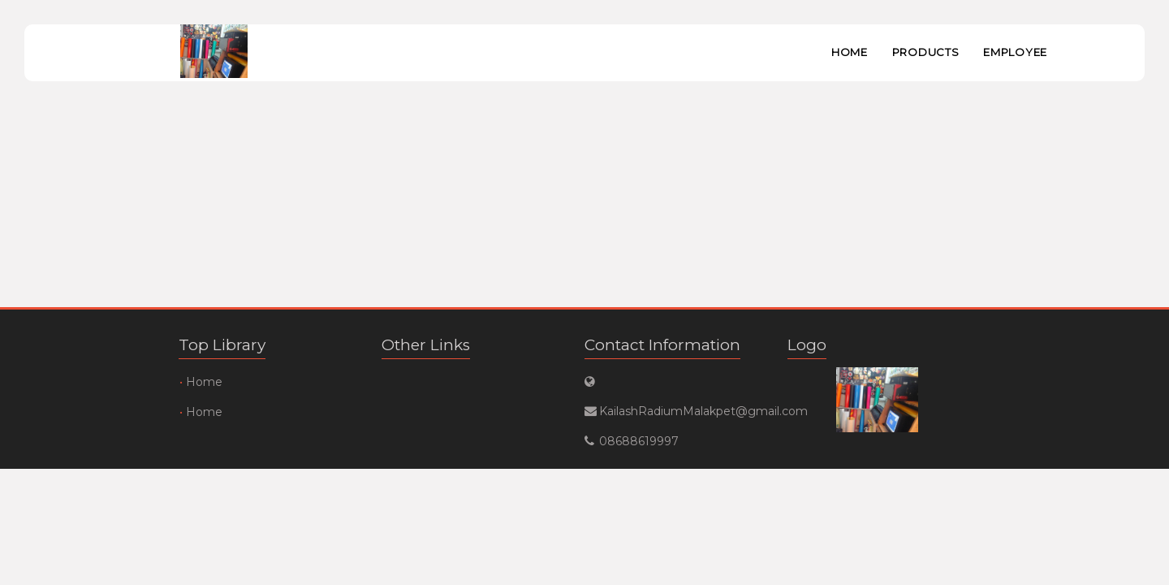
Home (849, 52)
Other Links (426, 345)
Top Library (222, 345)
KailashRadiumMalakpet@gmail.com (673, 411)
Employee (1015, 52)
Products (926, 52)
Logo (806, 345)
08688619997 (639, 441)
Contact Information (662, 345)
